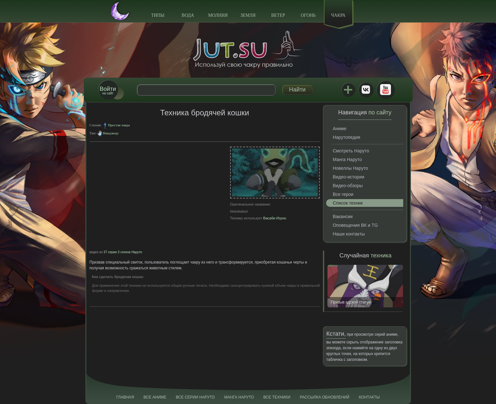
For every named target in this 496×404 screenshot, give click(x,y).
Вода (188, 15)
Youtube (385, 90)
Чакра (338, 15)
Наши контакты (349, 233)
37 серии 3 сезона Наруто (122, 252)
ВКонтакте (365, 89)
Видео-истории (348, 176)
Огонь (308, 15)
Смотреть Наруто (351, 150)
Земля (248, 15)
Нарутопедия (346, 137)
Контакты (369, 397)
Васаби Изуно (274, 218)
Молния (218, 15)
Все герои (343, 194)
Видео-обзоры (348, 185)
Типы (157, 15)
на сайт (108, 90)
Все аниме (154, 397)
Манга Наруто (347, 159)
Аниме (339, 128)
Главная (125, 397)
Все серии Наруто (195, 397)
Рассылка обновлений (324, 397)
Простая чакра (119, 125)
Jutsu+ (348, 89)
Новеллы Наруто (350, 168)
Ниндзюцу (111, 133)
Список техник (348, 203)
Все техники (276, 397)
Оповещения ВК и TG (355, 225)
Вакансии (343, 216)
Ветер (278, 15)
